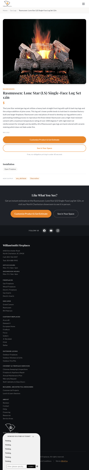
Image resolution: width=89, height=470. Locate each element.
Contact (6, 406)
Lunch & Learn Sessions (11, 393)
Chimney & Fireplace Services (16, 366)
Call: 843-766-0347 (10, 257)
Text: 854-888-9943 (10, 260)
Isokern (5, 336)
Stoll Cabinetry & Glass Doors (14, 382)
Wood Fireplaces (9, 287)
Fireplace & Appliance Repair (14, 372)
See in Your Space (44, 148)
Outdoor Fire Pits (9, 361)
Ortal (5, 342)
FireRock (6, 329)
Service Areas (8, 418)
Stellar (5, 345)
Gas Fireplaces (8, 283)
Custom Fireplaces (11, 317)
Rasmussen (7, 308)
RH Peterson (7, 311)
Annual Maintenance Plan (12, 376)
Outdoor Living (10, 351)
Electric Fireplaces (10, 290)
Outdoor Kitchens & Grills (12, 358)
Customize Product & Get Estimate (44, 140)
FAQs (5, 409)
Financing (6, 412)
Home (5, 10)
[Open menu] (83, 4)
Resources (7, 415)
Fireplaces (8, 280)
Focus (5, 333)
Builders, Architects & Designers (18, 387)
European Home (9, 326)
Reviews (6, 403)
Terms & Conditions (44, 461)
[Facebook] (44, 230)
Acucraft (6, 320)
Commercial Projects (11, 390)
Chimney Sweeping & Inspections (15, 369)
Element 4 (6, 323)
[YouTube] (51, 230)
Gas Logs (13, 10)
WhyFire (64, 461)
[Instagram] (57, 230)
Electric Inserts (8, 296)
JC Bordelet (7, 339)
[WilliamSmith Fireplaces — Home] (7, 4)
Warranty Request (9, 379)
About (6, 399)
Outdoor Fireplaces (10, 355)
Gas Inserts (7, 293)
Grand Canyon (8, 304)
